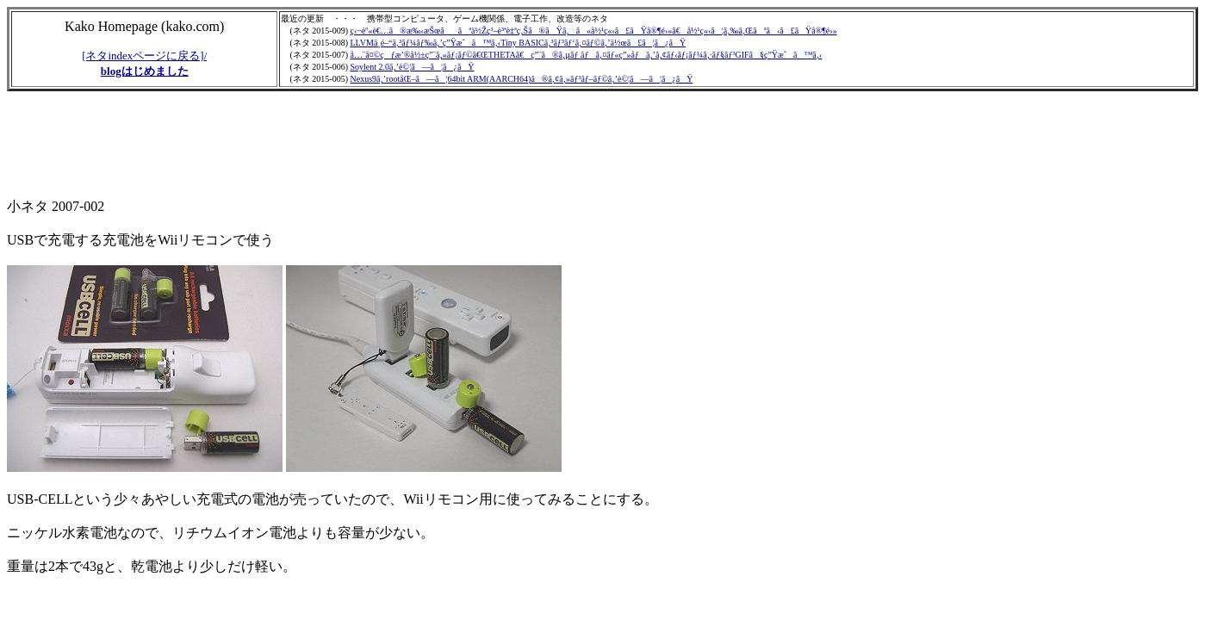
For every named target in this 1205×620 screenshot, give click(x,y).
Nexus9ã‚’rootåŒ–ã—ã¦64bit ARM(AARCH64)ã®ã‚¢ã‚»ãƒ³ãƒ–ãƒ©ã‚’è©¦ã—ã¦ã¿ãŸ (521, 79)
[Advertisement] (320, 145)
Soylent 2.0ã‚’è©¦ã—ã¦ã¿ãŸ (412, 66)
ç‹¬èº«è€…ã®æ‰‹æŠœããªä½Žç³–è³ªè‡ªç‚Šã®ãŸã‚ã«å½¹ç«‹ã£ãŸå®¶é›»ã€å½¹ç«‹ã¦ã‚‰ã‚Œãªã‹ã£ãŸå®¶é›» (593, 30)
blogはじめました (145, 71)
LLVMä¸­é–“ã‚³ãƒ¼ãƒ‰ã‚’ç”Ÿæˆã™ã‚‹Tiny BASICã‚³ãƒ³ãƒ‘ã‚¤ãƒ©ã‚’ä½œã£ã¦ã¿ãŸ (518, 42)
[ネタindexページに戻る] (143, 55)
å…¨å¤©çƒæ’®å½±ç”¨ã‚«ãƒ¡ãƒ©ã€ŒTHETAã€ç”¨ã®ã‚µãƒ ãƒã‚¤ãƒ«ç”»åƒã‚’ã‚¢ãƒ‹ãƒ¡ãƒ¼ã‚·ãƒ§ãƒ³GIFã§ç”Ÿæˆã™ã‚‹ (586, 54)
